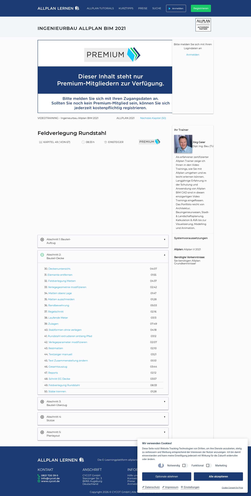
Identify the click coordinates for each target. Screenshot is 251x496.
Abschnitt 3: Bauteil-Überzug (53, 403)
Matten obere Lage (60, 293)
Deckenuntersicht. (59, 268)
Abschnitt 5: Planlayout (50, 434)
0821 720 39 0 (49, 475)
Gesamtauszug (58, 366)
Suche (156, 8)
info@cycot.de (50, 478)
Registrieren (200, 8)
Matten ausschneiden (61, 299)
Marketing (221, 465)
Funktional (197, 465)
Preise (142, 8)
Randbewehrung (58, 305)
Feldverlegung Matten (62, 280)
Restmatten (55, 348)
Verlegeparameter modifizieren (68, 342)
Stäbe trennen (57, 391)
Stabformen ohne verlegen (65, 329)
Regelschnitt (56, 311)
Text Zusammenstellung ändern (68, 360)
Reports (53, 372)
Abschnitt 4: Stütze (50, 418)
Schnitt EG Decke (59, 378)
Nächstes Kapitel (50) (153, 118)
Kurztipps (126, 8)
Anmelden (175, 8)
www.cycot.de (50, 481)
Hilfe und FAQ (136, 475)
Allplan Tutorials (100, 8)
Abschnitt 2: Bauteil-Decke (52, 256)
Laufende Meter (58, 317)
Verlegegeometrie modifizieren (67, 287)
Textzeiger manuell (60, 354)
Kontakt (132, 478)
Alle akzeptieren (218, 476)
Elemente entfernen (60, 274)
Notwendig (173, 465)
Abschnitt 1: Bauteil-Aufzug (55, 241)
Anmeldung (134, 483)
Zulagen (53, 323)
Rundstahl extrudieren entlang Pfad (70, 336)
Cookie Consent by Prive (232, 488)
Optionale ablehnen (166, 476)
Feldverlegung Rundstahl (64, 385)
